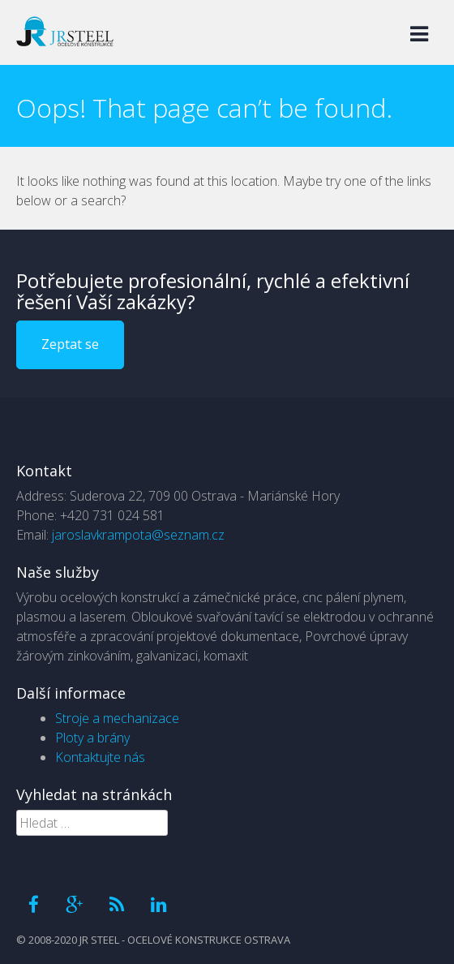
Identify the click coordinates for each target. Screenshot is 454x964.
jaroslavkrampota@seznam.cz (138, 535)
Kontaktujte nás (100, 757)
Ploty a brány (92, 738)
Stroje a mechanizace (117, 718)
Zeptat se (70, 344)
